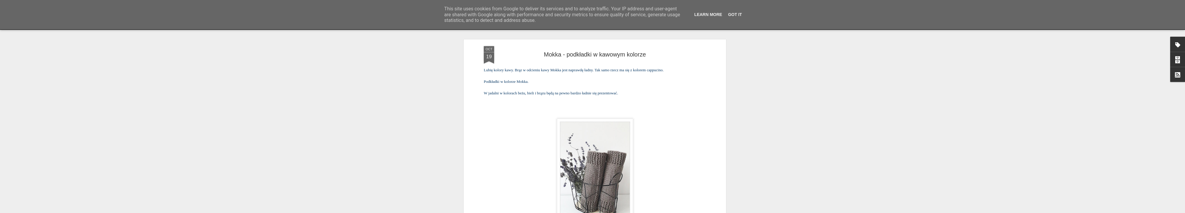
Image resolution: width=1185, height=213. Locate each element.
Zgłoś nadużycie (650, 210)
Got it (735, 14)
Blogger (631, 210)
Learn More (708, 14)
